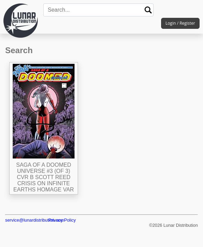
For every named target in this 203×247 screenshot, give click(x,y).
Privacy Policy (62, 220)
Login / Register (180, 23)
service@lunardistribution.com (34, 220)
